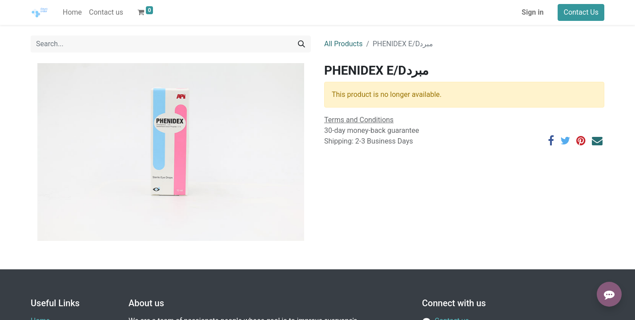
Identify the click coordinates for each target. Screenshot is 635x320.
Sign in (532, 12)
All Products (343, 44)
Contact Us (581, 12)
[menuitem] (72, 12)
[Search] (301, 44)
